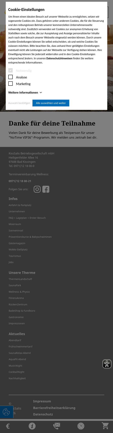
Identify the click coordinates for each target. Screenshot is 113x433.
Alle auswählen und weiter (51, 103)
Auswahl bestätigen (19, 103)
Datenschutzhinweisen (59, 58)
